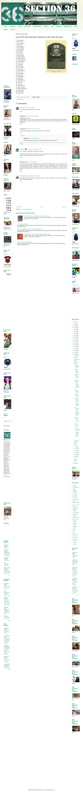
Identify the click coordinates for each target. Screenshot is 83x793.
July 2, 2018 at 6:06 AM (34, 138)
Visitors (46, 26)
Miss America (68, 26)
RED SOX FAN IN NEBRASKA (7, 551)
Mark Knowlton (23, 176)
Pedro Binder (76, 512)
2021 (75, 331)
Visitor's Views (75, 524)
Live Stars (75, 496)
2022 (75, 329)
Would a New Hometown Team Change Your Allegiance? (29, 229)
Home (5, 26)
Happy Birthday (75, 490)
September (76, 440)
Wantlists (58, 26)
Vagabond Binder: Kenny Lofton (7, 612)
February (77, 456)
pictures (75, 535)
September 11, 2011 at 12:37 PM (34, 149)
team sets (75, 540)
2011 (75, 350)
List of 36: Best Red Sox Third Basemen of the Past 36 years (37, 234)
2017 (75, 339)
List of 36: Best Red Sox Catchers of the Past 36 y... (76, 384)
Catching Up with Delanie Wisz (6, 632)
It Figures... (76, 424)
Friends (12, 29)
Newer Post (18, 206)
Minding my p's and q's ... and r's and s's (7, 587)
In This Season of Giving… (23, 224)
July (76, 447)
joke (74, 530)
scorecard (75, 539)
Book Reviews (37, 26)
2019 (75, 335)
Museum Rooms (75, 510)
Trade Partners (75, 521)
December (77, 356)
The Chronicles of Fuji (6, 592)
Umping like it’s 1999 (76, 391)
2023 (75, 327)
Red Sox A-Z (76, 519)
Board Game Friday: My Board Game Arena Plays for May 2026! (7, 602)
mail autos (75, 534)
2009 (75, 354)
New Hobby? (6, 560)
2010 (75, 352)
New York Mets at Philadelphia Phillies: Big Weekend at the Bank (7, 641)
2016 (75, 341)
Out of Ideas (6, 565)
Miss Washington (75, 507)
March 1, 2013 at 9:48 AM (31, 162)
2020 (75, 333)
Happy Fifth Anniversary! (76, 371)
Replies (22, 135)
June (76, 448)
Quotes (74, 515)
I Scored (75, 492)
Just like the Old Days (76, 366)
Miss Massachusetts (76, 502)
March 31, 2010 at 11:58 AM (32, 116)
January (76, 459)
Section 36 (22, 149)
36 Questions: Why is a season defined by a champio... (76, 432)
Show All (9, 575)
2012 (75, 348)
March (76, 454)
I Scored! (76, 426)
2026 (75, 322)
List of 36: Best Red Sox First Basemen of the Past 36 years (37, 216)
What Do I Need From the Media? (24, 242)
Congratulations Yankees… (76, 376)
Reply (21, 111)
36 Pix (20, 26)
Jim (20, 107)
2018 (75, 337)
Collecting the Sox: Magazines (76, 413)
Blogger (53, 789)
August (76, 443)
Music (76, 26)
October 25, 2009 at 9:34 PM (28, 107)
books (74, 529)
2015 (75, 343)
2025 (75, 324)
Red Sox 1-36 (76, 517)
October (76, 362)
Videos (6, 29)
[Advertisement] (41, 259)
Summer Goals (7, 595)
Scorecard (27, 26)
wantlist (74, 544)
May (76, 450)
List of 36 (21, 99)
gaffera (43, 789)
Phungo (6, 616)
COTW (74, 485)
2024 (75, 325)
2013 (75, 346)
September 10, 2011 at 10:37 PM (33, 128)
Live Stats (75, 497)
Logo (52, 26)
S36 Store (13, 26)
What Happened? (76, 409)
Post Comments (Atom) (27, 209)
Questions (75, 514)
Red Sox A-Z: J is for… (76, 396)
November (77, 359)
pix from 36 (75, 537)
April (76, 452)
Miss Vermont (76, 505)
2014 (75, 344)
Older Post (64, 206)
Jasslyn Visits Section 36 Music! (75, 556)
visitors (74, 542)
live (74, 532)
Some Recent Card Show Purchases (7, 660)
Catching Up (6, 547)
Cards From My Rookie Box (74, 563)
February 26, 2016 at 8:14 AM (33, 176)
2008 (75, 463)
